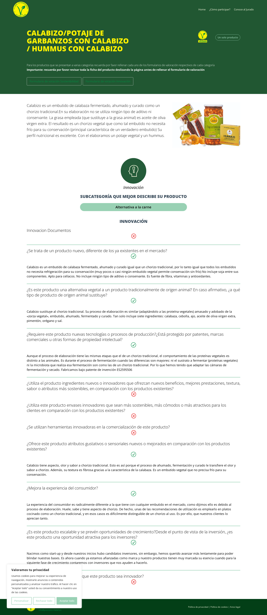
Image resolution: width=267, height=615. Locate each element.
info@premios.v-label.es (50, 610)
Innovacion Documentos (49, 230)
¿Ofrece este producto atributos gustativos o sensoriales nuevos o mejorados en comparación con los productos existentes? (128, 446)
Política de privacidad (198, 606)
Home (202, 9)
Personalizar (21, 600)
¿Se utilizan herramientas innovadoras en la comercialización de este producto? (98, 427)
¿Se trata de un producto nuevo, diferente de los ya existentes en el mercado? (97, 250)
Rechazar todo (44, 600)
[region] (44, 586)
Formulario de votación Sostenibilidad (54, 81)
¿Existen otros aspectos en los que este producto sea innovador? (85, 576)
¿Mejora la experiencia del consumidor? (62, 488)
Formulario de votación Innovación (108, 81)
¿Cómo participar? (219, 9)
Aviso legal (235, 606)
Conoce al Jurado (244, 9)
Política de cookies (219, 606)
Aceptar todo (67, 600)
